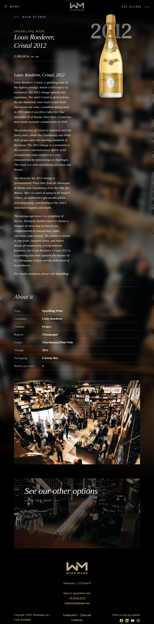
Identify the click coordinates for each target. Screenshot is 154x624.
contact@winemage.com (77, 603)
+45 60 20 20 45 (77, 598)
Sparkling (62, 273)
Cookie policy (70, 615)
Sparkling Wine (29, 31)
